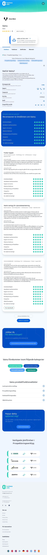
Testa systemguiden (23, 426)
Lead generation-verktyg (23, 60)
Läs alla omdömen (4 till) (23, 316)
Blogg (3, 539)
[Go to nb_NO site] (16, 551)
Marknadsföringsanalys (37, 60)
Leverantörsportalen (6, 531)
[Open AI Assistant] (9, 505)
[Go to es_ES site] (39, 551)
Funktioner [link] (14, 49)
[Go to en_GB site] (27, 551)
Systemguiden (5, 541)
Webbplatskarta (5, 546)
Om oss (3, 513)
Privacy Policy (5, 517)
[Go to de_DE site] (23, 551)
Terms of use (4, 519)
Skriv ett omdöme (20, 31)
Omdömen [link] (6, 49)
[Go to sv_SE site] (8, 551)
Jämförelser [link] (23, 49)
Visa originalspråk (9, 307)
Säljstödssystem (23, 63)
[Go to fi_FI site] (20, 551)
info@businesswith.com (7, 493)
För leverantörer (5, 529)
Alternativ (31, 49)
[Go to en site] (31, 551)
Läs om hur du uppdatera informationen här (23, 343)
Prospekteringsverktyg (12, 55)
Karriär (3, 515)
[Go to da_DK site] (12, 551)
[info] (12, 31)
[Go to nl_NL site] (35, 551)
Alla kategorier (5, 544)
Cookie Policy (5, 521)
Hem (5, 55)
